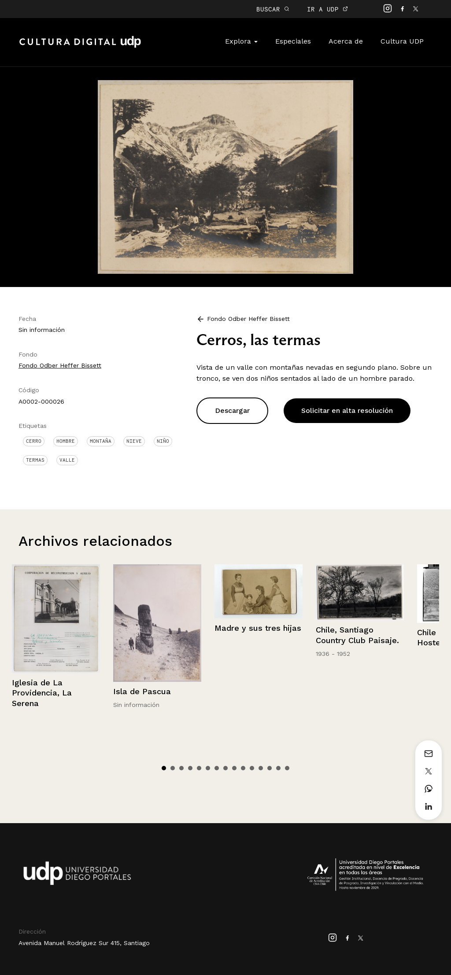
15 (287, 768)
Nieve (134, 441)
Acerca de (346, 41)
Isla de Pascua (142, 691)
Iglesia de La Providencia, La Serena (42, 693)
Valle (67, 460)
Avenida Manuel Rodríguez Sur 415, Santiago (84, 942)
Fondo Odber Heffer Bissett (59, 365)
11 (252, 768)
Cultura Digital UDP (80, 47)
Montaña (100, 441)
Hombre (65, 441)
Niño (163, 441)
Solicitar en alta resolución (347, 410)
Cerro (33, 441)
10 (243, 768)
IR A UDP (327, 9)
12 (261, 768)
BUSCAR (272, 9)
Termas (35, 460)
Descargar (232, 410)
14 (278, 768)
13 (269, 768)
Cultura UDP (402, 41)
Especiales (293, 41)
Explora (241, 41)
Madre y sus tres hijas (257, 628)
